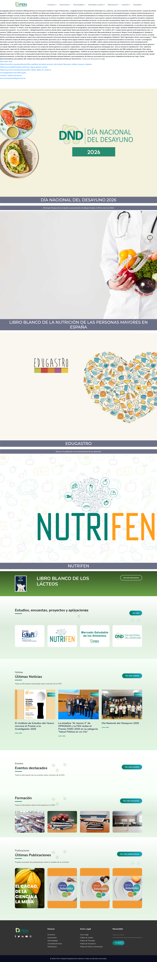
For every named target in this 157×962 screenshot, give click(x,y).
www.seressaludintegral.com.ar (12, 78)
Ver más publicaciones (129, 854)
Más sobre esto (6, 61)
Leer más (18, 733)
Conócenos (51, 5)
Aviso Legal (84, 935)
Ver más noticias (132, 676)
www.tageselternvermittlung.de (13, 72)
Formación (126, 5)
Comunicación (64, 5)
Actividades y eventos (96, 5)
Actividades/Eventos (54, 944)
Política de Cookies (86, 938)
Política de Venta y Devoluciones (91, 947)
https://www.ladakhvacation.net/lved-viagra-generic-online (23, 67)
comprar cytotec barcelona (11, 75)
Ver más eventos (132, 767)
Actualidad (137, 5)
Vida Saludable (52, 941)
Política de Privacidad (87, 941)
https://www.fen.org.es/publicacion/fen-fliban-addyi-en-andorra (25, 70)
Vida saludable (79, 5)
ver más (135, 613)
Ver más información (131, 578)
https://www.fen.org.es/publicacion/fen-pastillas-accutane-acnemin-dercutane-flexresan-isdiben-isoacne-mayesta (46, 64)
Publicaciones (113, 5)
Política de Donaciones (88, 944)
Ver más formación (131, 801)
